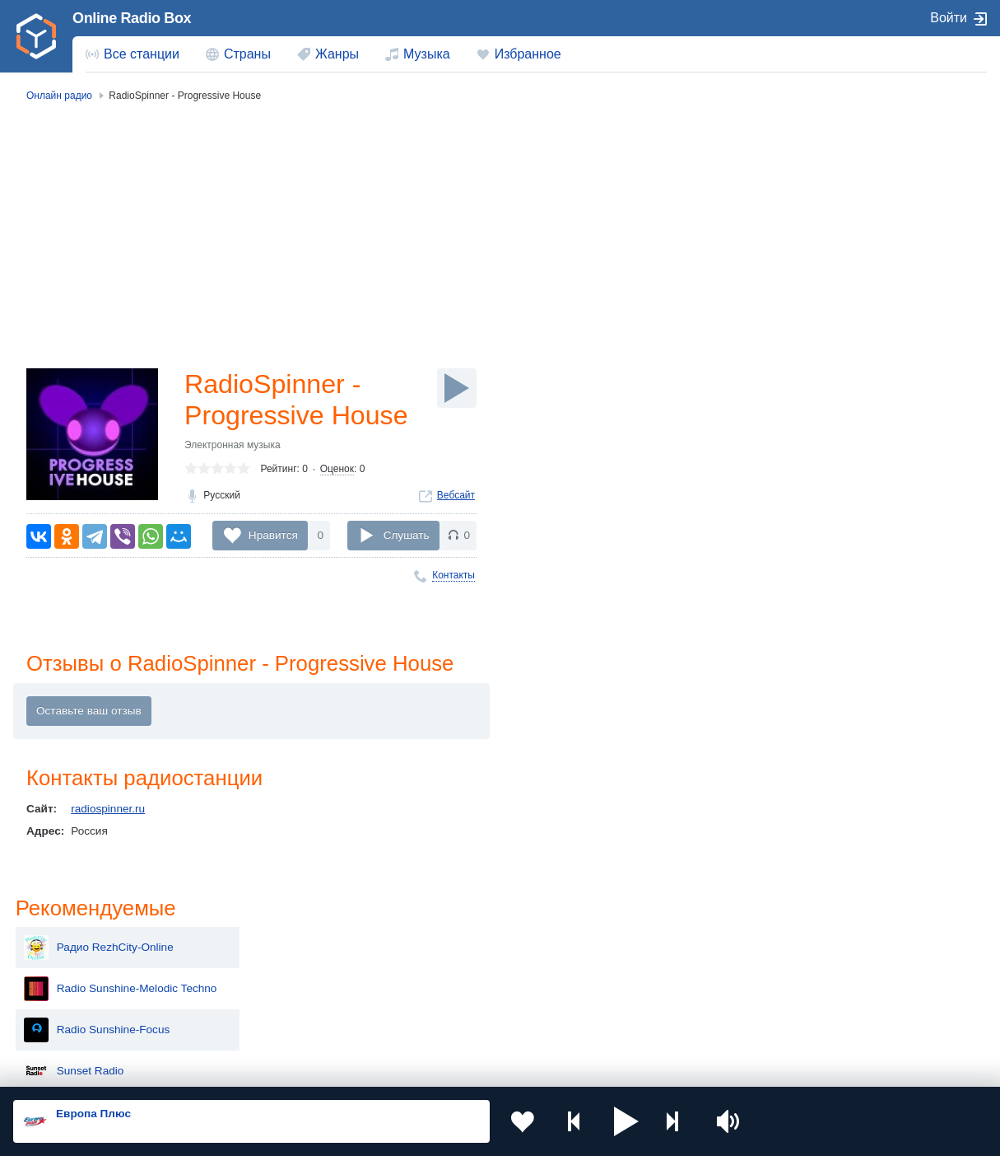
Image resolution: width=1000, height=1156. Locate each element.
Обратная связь (502, 1068)
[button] (626, 1121)
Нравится (273, 535)
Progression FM (827, 336)
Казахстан (651, 939)
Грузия (253, 1022)
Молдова (453, 939)
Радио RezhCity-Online (846, 171)
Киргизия (65, 966)
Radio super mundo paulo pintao (868, 459)
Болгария (649, 966)
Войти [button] (948, 18)
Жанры (337, 54)
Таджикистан (269, 966)
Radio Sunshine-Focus (844, 253)
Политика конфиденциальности (377, 1068)
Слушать (407, 535)
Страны (247, 54)
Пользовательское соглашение (218, 1068)
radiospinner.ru (108, 809)
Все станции (141, 54)
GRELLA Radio (825, 377)
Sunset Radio (821, 295)
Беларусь (66, 1022)
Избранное (528, 54)
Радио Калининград (839, 501)
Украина (257, 939)
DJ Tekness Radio (832, 542)
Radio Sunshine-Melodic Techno (868, 212)
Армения (453, 966)
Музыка (426, 54)
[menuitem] (132, 54)
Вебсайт (456, 495)
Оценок (337, 469)
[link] (36, 36)
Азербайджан (465, 1022)
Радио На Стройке (835, 418)
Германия (650, 1022)
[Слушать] (457, 388)
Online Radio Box (131, 18)
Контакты (453, 575)
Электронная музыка (232, 445)
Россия (60, 939)
